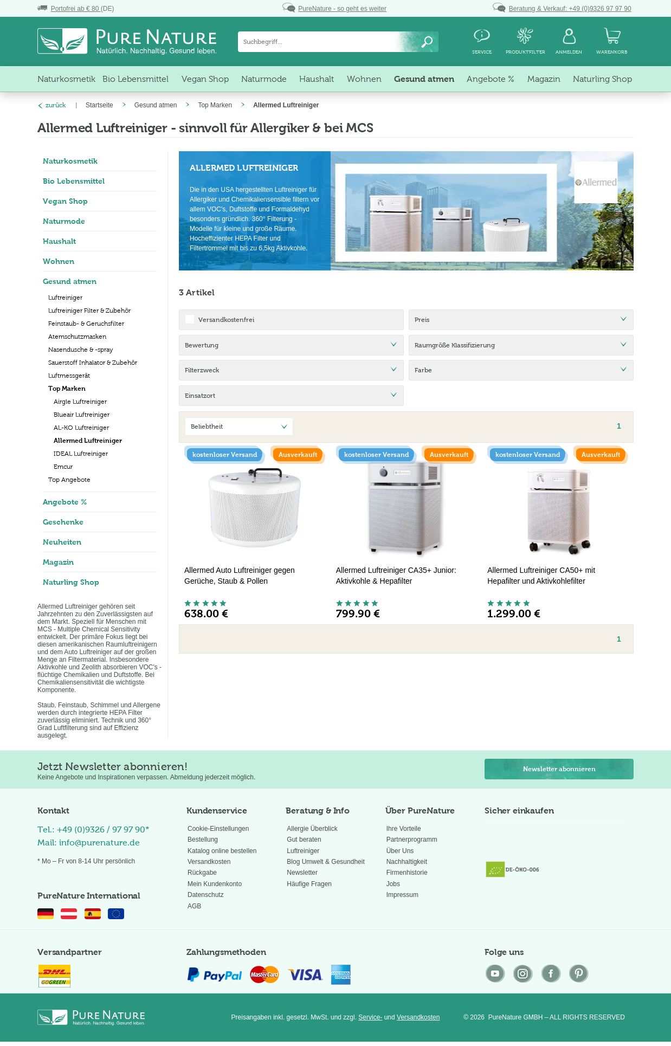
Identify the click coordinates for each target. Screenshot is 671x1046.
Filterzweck (202, 370)
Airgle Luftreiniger (80, 401)
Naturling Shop (71, 582)
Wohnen (58, 261)
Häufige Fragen (309, 884)
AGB (194, 906)
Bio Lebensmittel (74, 181)
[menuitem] (338, 41)
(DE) (75, 8)
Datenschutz (206, 895)
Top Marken (67, 388)
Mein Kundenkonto (215, 884)
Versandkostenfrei (226, 320)
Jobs (393, 884)
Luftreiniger (65, 297)
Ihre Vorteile (403, 828)
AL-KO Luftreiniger (81, 427)
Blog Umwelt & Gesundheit (325, 862)
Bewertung (201, 345)
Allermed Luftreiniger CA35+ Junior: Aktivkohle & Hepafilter (396, 575)
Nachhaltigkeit (406, 862)
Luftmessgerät (69, 375)
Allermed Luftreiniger (88, 440)
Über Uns (400, 851)
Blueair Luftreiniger (81, 414)
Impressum (402, 895)
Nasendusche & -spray (80, 349)
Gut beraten (304, 839)
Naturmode (64, 221)
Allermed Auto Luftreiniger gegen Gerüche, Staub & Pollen (239, 575)
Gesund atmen (69, 281)
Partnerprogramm (411, 839)
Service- (370, 1017)
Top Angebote (69, 479)
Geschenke (63, 522)
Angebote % (65, 502)
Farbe (423, 370)
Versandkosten (209, 862)
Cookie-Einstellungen (218, 828)
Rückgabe (202, 872)
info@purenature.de (99, 842)
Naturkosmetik (70, 161)
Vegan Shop (65, 201)
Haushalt (59, 241)
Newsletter (302, 872)
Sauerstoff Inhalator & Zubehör (92, 362)
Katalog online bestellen (222, 851)
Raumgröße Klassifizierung (455, 345)
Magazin (58, 562)
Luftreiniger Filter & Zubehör (89, 310)
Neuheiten (62, 542)
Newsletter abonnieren (559, 769)
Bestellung (203, 839)
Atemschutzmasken (77, 336)
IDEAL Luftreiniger (81, 453)
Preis (422, 320)
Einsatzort (200, 395)
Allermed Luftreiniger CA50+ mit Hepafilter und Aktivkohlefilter (541, 575)
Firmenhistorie (407, 872)
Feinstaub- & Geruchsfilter (86, 323)
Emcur (63, 466)
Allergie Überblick (312, 828)
